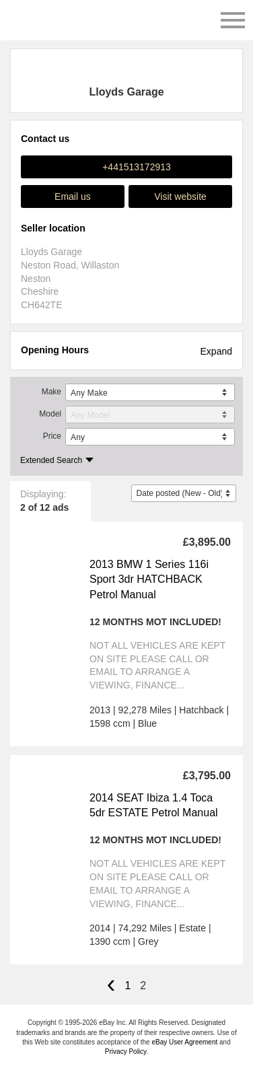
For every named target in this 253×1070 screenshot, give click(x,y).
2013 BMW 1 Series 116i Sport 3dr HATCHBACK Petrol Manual (149, 579)
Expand (216, 351)
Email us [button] (73, 196)
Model (50, 414)
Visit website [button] (180, 196)
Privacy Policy (126, 1051)
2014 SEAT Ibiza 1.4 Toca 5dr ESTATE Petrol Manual (153, 805)
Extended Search (51, 460)
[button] (126, 166)
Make (51, 391)
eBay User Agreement (184, 1042)
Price (52, 436)
